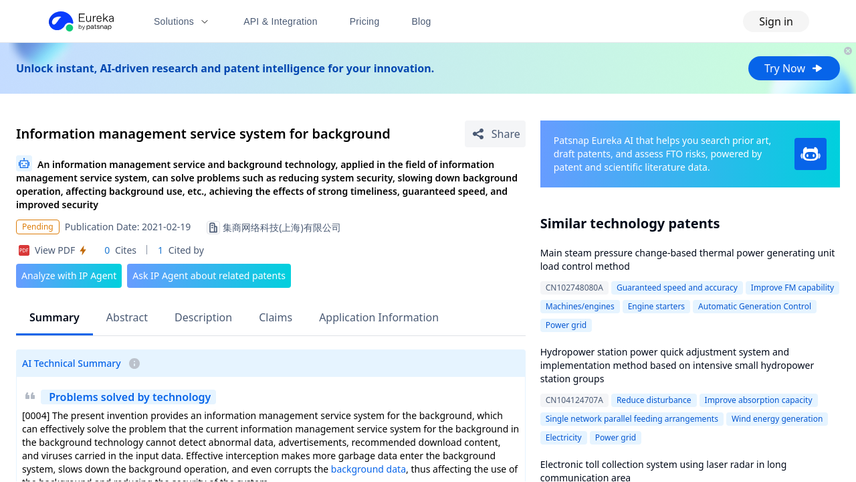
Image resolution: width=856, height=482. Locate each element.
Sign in (776, 21)
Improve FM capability (792, 287)
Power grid (566, 325)
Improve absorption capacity (759, 400)
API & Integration (280, 21)
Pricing (365, 21)
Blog (421, 21)
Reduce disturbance (654, 400)
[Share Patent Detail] (495, 133)
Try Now (794, 68)
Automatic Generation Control (754, 306)
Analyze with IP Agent (68, 275)
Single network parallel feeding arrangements (632, 418)
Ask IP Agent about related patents (209, 275)
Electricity (564, 437)
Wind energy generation (777, 418)
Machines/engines (580, 306)
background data (368, 469)
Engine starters (656, 306)
